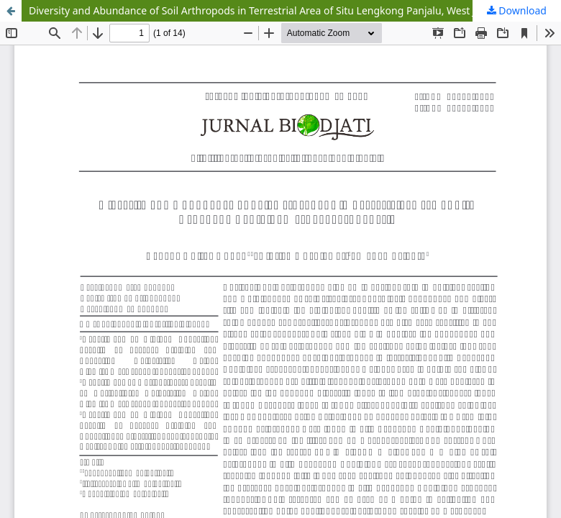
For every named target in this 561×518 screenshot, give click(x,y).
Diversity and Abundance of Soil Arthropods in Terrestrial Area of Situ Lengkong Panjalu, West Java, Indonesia (286, 10)
